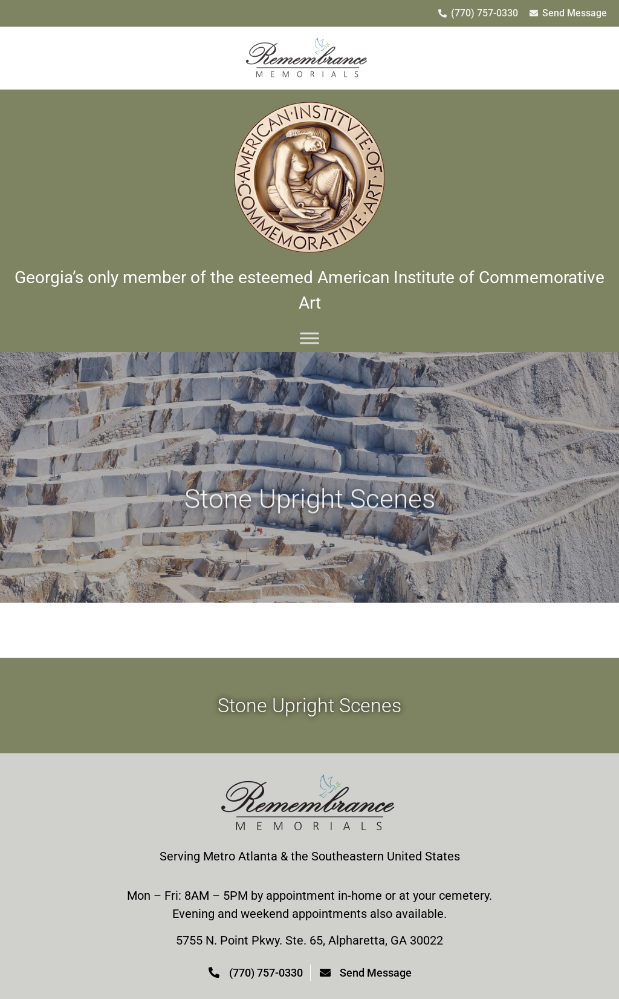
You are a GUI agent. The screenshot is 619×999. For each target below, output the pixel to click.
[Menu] (309, 338)
